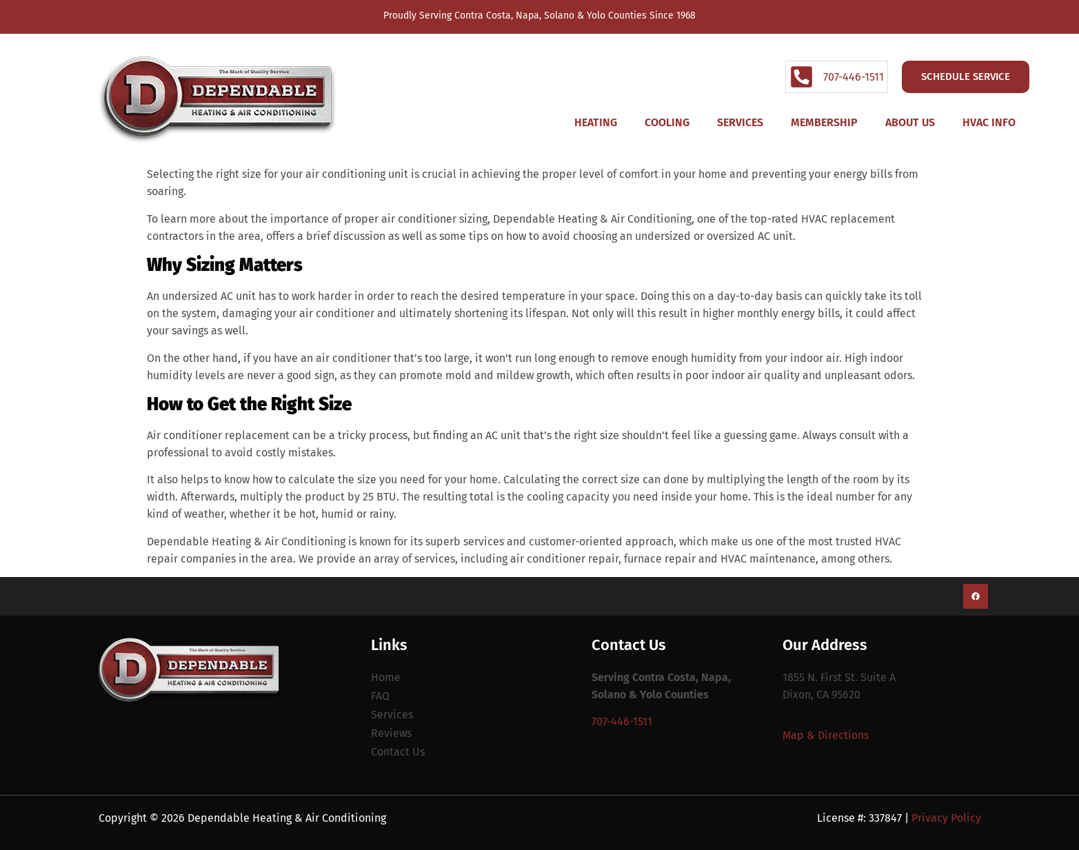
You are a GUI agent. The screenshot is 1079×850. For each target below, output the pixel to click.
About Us (910, 122)
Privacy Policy (946, 817)
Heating (595, 122)
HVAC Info (989, 122)
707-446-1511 (622, 721)
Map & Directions (826, 735)
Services (740, 122)
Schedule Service (965, 76)
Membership (824, 122)
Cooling (667, 122)
